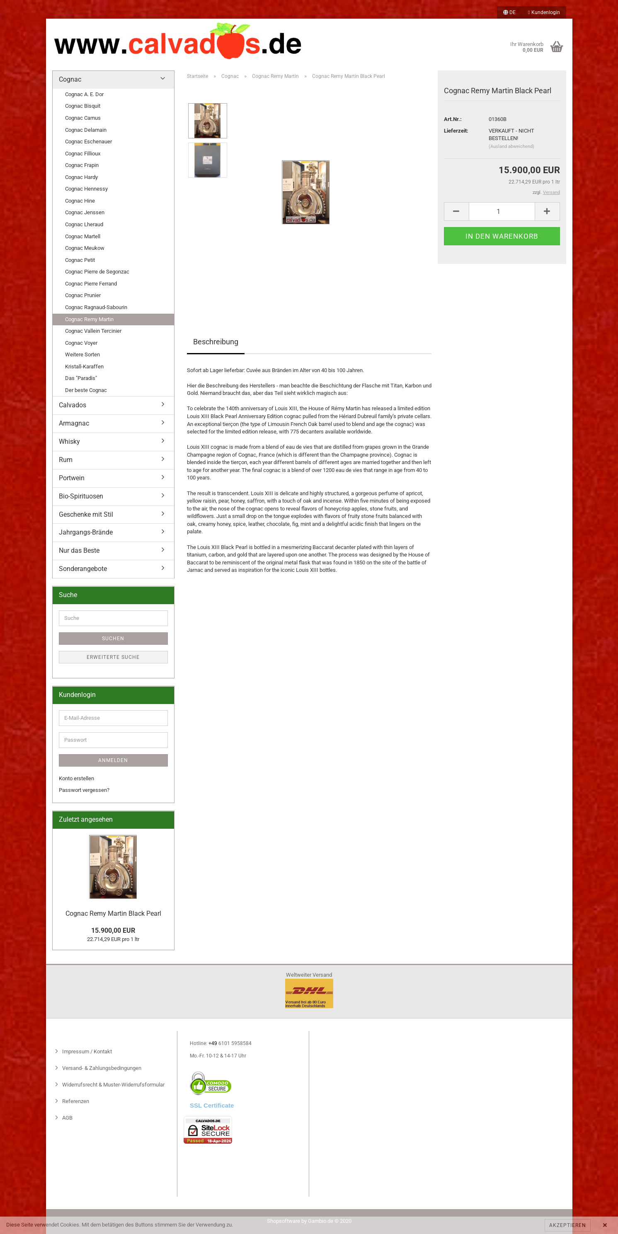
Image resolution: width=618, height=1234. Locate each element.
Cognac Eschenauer (88, 141)
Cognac (70, 79)
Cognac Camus (83, 118)
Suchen (113, 638)
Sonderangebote (83, 569)
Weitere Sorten (82, 354)
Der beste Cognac (86, 390)
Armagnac (74, 423)
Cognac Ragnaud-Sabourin (96, 307)
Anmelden (113, 760)
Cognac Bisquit (82, 106)
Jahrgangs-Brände (86, 532)
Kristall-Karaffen (84, 366)
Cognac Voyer (81, 343)
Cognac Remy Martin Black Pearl (113, 913)
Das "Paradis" (81, 378)
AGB (67, 1118)
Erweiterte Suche (113, 657)
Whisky (69, 441)
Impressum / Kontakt (86, 1051)
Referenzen (75, 1101)
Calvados (72, 405)
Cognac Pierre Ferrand (91, 284)
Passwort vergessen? (84, 790)
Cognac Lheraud (84, 224)
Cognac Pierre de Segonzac (97, 272)
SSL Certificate (212, 1105)
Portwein (72, 478)
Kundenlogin (544, 12)
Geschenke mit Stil (86, 514)
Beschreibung (215, 341)
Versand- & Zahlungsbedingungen (101, 1068)
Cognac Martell (82, 236)
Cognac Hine (80, 201)
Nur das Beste (79, 550)
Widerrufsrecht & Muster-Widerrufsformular (113, 1085)
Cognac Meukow (84, 248)
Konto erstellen (76, 778)
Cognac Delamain (86, 130)
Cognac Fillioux (82, 153)
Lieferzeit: (456, 131)
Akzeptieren (567, 1225)
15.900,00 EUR (113, 930)
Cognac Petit (80, 260)
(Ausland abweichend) (511, 146)
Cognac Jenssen (84, 212)
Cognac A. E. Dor (84, 94)
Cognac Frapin (82, 165)
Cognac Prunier (83, 295)
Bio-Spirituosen (81, 496)
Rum (66, 460)
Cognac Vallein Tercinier (93, 331)
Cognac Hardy (81, 177)
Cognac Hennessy (86, 189)
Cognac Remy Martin (89, 319)
